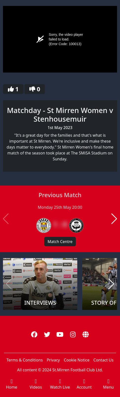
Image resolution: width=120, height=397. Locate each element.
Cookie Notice (77, 360)
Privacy (53, 360)
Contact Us (103, 360)
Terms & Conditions (24, 360)
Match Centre (59, 241)
